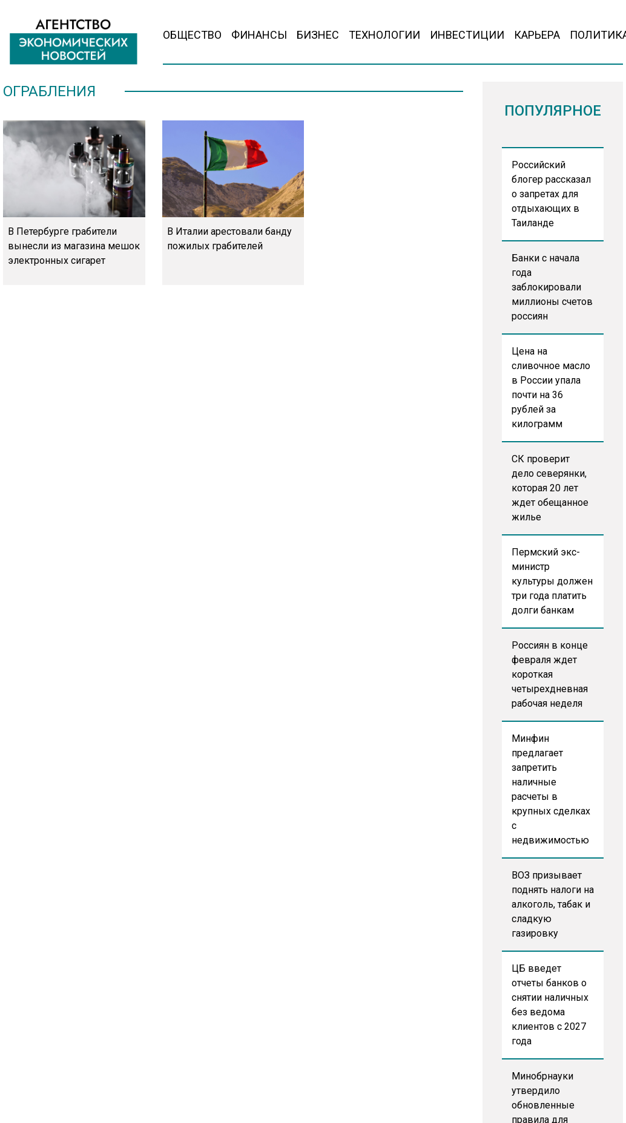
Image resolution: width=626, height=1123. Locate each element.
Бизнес (318, 34)
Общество (192, 34)
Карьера (537, 34)
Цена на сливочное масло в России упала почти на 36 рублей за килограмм (551, 387)
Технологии (384, 34)
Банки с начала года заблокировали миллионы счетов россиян (552, 287)
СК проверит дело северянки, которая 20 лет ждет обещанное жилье (550, 488)
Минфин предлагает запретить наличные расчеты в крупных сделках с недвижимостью (551, 789)
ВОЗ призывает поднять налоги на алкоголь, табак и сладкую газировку (553, 904)
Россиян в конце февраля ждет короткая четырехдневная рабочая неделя (550, 674)
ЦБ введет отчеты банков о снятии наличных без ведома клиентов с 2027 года (550, 1005)
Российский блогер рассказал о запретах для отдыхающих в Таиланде (551, 194)
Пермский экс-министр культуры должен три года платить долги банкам (552, 581)
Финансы (259, 34)
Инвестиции (467, 34)
